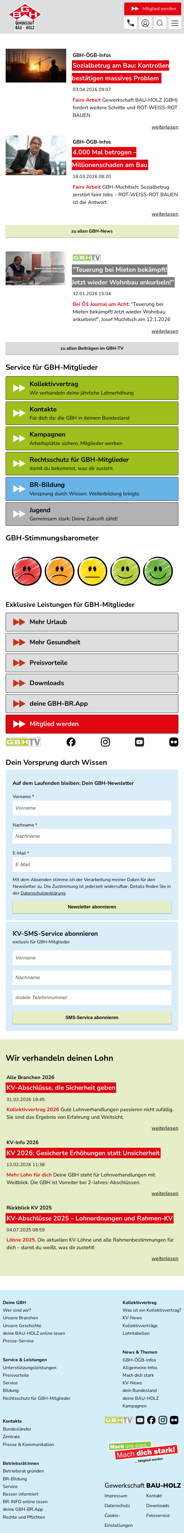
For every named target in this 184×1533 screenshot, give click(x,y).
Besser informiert (21, 1494)
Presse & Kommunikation (28, 1444)
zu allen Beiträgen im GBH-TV (92, 348)
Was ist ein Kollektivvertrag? (152, 1310)
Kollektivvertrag (140, 1303)
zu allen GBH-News (92, 231)
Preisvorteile (16, 1375)
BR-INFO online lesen (25, 1502)
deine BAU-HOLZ (141, 1398)
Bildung (11, 1390)
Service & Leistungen (25, 1360)
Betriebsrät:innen (21, 1463)
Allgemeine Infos (140, 1368)
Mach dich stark (138, 1375)
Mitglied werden (159, 9)
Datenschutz (117, 1506)
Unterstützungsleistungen (29, 1368)
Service (10, 1383)
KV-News (132, 1318)
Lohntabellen (136, 1333)
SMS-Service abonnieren (92, 1017)
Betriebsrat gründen (23, 1471)
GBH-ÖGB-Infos (139, 1360)
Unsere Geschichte (22, 1326)
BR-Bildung (15, 1479)
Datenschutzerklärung (43, 893)
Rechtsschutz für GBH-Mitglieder (37, 1398)
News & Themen (140, 1352)
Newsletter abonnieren (92, 906)
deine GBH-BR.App (23, 1509)
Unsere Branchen (20, 1318)
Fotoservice (158, 1515)
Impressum (116, 1496)
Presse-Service (18, 1341)
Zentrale (11, 1437)
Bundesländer (17, 1429)
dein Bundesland (140, 1390)
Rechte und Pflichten (24, 1517)
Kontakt (154, 1496)
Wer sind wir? (17, 1310)
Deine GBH (14, 1303)
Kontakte (12, 1421)
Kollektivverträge (140, 1326)
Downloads (157, 1506)
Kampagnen (135, 1406)
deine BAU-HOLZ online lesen (34, 1333)
